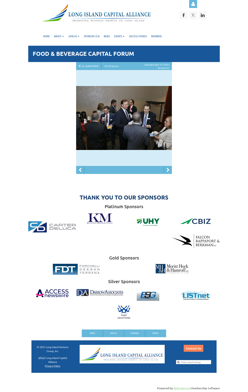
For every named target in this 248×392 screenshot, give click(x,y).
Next (168, 170)
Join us (113, 333)
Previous (80, 170)
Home (92, 333)
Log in (193, 4)
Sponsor (135, 333)
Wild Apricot (181, 388)
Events (155, 333)
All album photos (90, 66)
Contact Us (193, 348)
